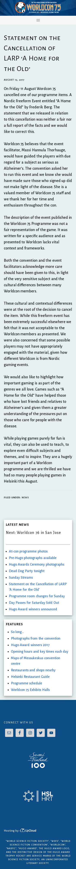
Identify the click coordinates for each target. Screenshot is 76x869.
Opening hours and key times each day (40, 651)
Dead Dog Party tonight (26, 571)
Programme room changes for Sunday (37, 596)
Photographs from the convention (35, 638)
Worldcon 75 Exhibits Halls (30, 690)
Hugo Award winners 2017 (30, 645)
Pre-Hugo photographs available (33, 558)
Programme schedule (26, 683)
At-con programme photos (28, 551)
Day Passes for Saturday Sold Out (34, 603)
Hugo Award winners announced (33, 609)
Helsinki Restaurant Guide (30, 677)
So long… (17, 632)
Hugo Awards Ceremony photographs (36, 564)
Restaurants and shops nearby (33, 670)
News (25, 497)
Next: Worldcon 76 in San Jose (33, 533)
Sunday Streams (21, 577)
